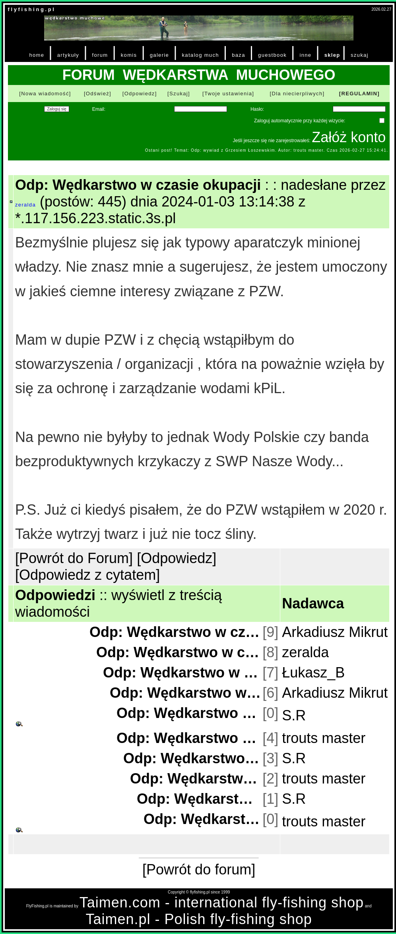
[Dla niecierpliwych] (297, 93)
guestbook (272, 55)
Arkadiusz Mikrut (335, 632)
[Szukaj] (178, 93)
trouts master (323, 738)
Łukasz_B (313, 672)
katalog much (200, 55)
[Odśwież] (97, 93)
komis (129, 55)
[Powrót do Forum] (74, 558)
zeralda (25, 205)
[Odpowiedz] (139, 93)
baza (238, 55)
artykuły (68, 55)
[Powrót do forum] (198, 869)
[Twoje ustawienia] (228, 93)
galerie (159, 55)
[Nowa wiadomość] (45, 93)
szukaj (360, 55)
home (36, 55)
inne (305, 55)
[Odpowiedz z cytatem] (87, 575)
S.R (294, 715)
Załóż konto (349, 137)
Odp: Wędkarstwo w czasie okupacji (175, 632)
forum (100, 55)
